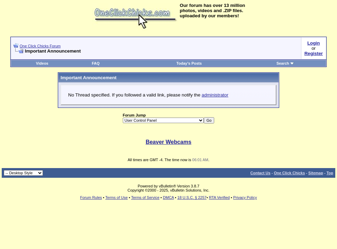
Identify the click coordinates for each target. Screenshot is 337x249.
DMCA (168, 197)
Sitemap (315, 173)
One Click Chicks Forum (40, 46)
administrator (215, 95)
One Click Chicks (289, 173)
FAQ (96, 63)
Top (330, 173)
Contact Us (261, 173)
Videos (42, 63)
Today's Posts (189, 63)
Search (285, 63)
